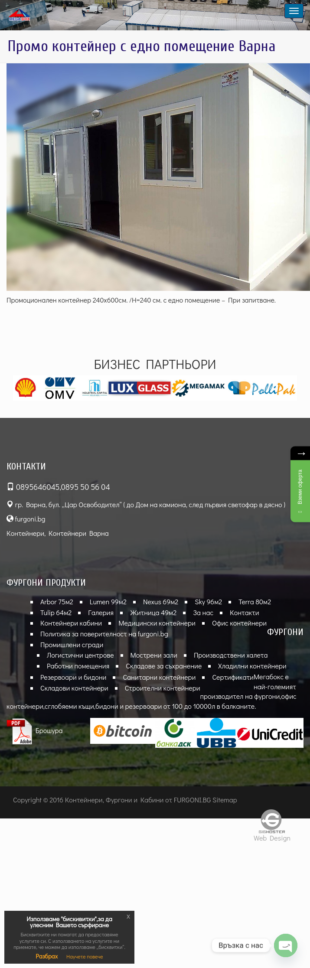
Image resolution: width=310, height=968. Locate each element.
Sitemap (224, 799)
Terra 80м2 (254, 601)
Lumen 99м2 (108, 601)
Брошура (35, 730)
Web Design (272, 837)
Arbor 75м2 (56, 601)
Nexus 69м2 (160, 601)
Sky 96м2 (208, 601)
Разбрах (47, 956)
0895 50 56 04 (85, 487)
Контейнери (25, 533)
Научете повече (84, 956)
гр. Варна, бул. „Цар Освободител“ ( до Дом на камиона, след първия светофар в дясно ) (146, 504)
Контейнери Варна (79, 533)
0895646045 (37, 487)
